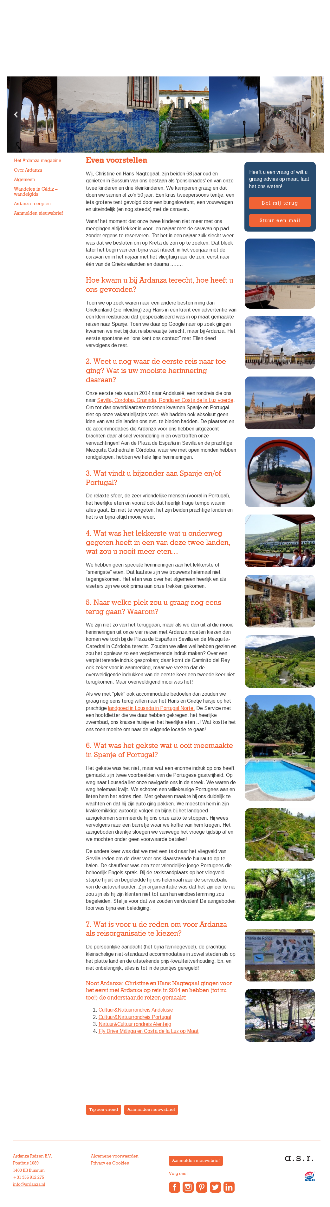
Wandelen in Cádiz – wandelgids (36, 192)
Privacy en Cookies (110, 1163)
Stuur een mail (280, 220)
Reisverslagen (289, 46)
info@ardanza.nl (29, 1184)
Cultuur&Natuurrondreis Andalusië (136, 1010)
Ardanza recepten (32, 203)
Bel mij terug (280, 203)
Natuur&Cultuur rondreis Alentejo (135, 1024)
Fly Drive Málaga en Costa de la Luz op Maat (149, 1031)
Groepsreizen (85, 46)
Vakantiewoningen (133, 46)
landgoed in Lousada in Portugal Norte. (151, 708)
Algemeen (24, 179)
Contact (254, 46)
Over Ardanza (182, 46)
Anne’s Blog (222, 46)
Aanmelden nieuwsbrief (38, 213)
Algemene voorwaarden (115, 1156)
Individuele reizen (37, 46)
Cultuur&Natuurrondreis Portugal (135, 1017)
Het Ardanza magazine (37, 160)
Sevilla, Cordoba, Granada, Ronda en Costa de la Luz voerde (165, 400)
